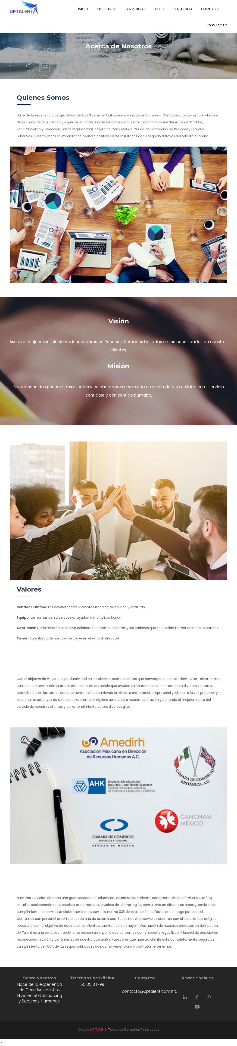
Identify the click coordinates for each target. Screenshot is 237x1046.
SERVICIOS (136, 9)
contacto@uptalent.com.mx (149, 991)
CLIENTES (210, 9)
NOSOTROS (106, 9)
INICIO (83, 9)
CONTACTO (217, 25)
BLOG (159, 9)
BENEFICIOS (183, 9)
